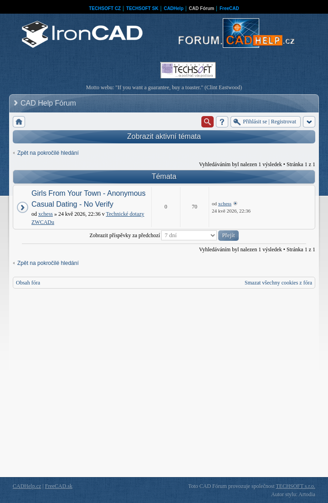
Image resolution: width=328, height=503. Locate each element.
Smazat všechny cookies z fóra (278, 282)
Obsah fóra (28, 282)
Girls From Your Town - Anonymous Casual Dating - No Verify (88, 198)
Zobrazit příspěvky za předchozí (163, 235)
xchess (45, 214)
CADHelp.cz (27, 486)
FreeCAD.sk (58, 486)
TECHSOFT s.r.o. (295, 486)
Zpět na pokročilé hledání (48, 153)
